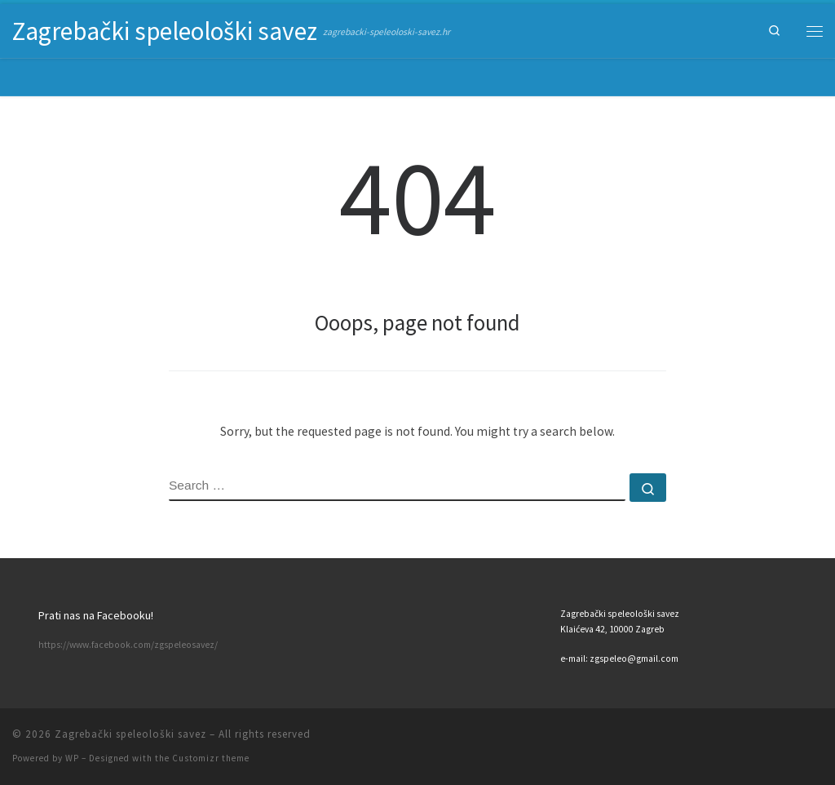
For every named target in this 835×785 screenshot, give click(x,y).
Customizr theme (211, 758)
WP (72, 758)
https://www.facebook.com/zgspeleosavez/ (128, 644)
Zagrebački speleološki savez (130, 734)
